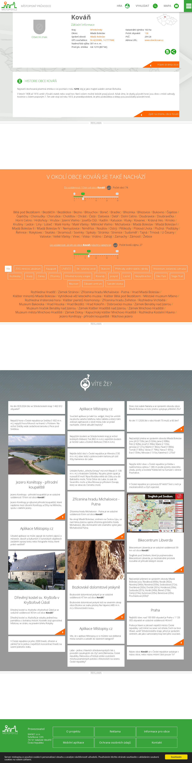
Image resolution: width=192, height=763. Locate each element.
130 (146, 33)
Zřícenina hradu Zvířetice (119, 300)
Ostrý (113, 228)
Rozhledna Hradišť (43, 292)
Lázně (126, 276)
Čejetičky (22, 216)
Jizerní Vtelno (71, 220)
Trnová (154, 232)
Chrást (82, 216)
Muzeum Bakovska (31, 304)
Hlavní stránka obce (168, 64)
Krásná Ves (155, 220)
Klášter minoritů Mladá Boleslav (34, 296)
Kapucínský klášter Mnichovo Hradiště (111, 312)
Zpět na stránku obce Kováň (163, 114)
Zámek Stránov (68, 292)
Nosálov (102, 228)
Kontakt (157, 742)
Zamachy (121, 236)
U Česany (168, 232)
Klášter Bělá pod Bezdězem (122, 296)
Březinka (129, 212)
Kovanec (139, 220)
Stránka (103, 232)
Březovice (143, 212)
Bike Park (161, 276)
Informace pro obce (157, 731)
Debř (115, 216)
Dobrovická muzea (119, 304)
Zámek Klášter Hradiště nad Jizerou (102, 308)
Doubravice (146, 216)
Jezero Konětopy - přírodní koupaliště (84, 316)
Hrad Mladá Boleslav (145, 292)
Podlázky (172, 228)
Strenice (116, 232)
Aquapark (51, 268)
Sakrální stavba (115, 283)
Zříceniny (55, 276)
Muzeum (73, 283)
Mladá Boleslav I (166, 224)
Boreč (104, 212)
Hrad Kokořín (95, 304)
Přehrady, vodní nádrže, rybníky (131, 268)
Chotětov (69, 216)
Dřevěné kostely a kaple (77, 276)
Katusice (116, 220)
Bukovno (158, 212)
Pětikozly (125, 228)
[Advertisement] (96, 147)
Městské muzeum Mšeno (160, 296)
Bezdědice (64, 212)
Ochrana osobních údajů (115, 742)
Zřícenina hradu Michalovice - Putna (105, 292)
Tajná (143, 232)
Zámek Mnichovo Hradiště (146, 308)
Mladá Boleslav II (23, 228)
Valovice (45, 236)
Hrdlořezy (40, 220)
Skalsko (50, 232)
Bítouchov (91, 212)
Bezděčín (49, 212)
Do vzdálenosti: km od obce (84, 187)
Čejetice (172, 212)
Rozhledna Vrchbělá (151, 300)
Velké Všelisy (61, 236)
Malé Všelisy (80, 224)
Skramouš (64, 232)
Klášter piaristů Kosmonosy (81, 300)
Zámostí (135, 236)
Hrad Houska (55, 304)
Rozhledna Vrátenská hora (43, 300)
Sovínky (79, 232)
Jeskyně (114, 276)
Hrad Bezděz (75, 304)
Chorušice (54, 216)
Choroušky (38, 216)
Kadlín (103, 220)
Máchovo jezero (122, 316)
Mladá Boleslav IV (48, 228)
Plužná (159, 228)
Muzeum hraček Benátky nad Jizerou (51, 308)
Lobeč (48, 224)
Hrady (29, 276)
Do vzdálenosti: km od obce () (80, 245)
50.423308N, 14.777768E (102, 40)
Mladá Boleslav (97, 36)
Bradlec (116, 212)
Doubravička (165, 216)
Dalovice (103, 216)
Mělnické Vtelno (101, 224)
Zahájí (108, 236)
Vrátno (96, 236)
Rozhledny (15, 276)
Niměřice (88, 228)
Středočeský (96, 29)
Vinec (76, 236)
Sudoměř (131, 232)
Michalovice (122, 224)
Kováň (81, 17)
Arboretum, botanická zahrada (169, 268)
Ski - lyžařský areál (85, 268)
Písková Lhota (143, 228)
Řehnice (21, 232)
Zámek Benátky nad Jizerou (152, 304)
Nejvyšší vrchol (143, 276)
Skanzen (105, 268)
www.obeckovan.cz (154, 40)
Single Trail (177, 276)
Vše (8, 268)
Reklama (115, 731)
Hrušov (54, 220)
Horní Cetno (24, 220)
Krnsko (170, 220)
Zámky (41, 276)
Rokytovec (35, 232)
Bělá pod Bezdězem (26, 212)
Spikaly (91, 232)
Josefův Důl (89, 220)
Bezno (78, 212)
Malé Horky (62, 224)
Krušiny (18, 224)
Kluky (128, 220)
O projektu (73, 731)
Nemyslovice (71, 228)
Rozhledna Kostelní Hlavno (157, 312)
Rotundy (100, 276)
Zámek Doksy (74, 312)
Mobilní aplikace (73, 742)
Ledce (30, 224)
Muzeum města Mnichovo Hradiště (38, 312)
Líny (39, 224)
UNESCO (66, 268)
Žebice (147, 236)
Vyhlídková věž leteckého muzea (79, 296)
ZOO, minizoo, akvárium (27, 268)
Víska (86, 236)
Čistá (92, 216)
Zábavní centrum (93, 283)
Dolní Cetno (129, 216)
